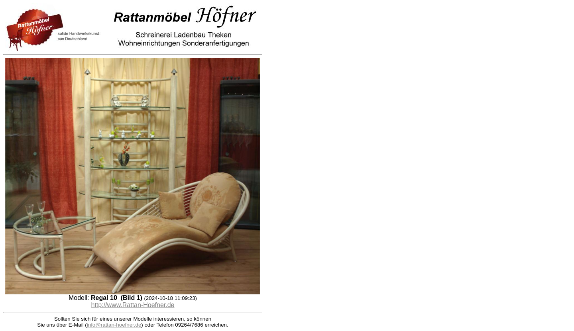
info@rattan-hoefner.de (114, 325)
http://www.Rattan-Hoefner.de (133, 305)
